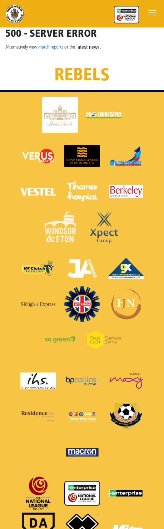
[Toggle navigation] (152, 12)
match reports (50, 47)
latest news (88, 47)
